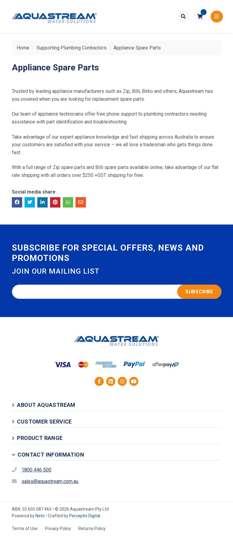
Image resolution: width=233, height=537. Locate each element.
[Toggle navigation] (217, 17)
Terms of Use (25, 528)
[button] (200, 17)
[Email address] (116, 292)
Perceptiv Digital (84, 515)
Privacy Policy (58, 528)
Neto (40, 515)
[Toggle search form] (183, 17)
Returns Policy (92, 528)
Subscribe (199, 292)
